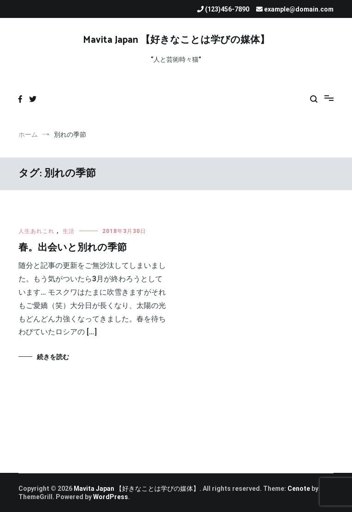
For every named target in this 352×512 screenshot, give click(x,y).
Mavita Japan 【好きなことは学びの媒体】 (176, 40)
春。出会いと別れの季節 (72, 248)
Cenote (298, 488)
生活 (69, 231)
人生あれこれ (36, 231)
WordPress (110, 496)
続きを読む (53, 357)
